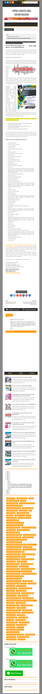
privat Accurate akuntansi (13, 605)
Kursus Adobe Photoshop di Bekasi (15, 522)
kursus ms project (22, 561)
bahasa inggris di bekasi (13, 500)
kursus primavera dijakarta (28, 568)
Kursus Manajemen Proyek (13, 559)
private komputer (11, 615)
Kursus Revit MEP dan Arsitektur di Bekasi (22, 377)
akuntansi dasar (11, 498)
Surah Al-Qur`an (11, 627)
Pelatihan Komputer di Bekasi (14, 598)
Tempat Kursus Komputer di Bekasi (15, 634)
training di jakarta (11, 637)
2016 (8, 492)
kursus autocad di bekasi (23, 530)
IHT (30, 510)
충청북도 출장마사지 (32, 324)
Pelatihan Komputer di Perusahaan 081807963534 (24, 451)
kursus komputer (28, 547)
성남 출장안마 (19, 324)
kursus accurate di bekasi (24, 517)
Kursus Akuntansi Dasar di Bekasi (15, 525)
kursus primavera (24, 566)
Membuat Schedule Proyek (25, 588)
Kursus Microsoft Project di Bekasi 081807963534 (23, 432)
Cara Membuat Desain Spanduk (27, 503)
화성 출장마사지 (29, 322)
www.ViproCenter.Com (13, 273)
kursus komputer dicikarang (14, 554)
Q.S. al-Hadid (10, 620)
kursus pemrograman (12, 566)
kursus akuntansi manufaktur (29, 527)
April (9, 482)
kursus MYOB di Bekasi (27, 564)
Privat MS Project (21, 607)
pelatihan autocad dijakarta (13, 593)
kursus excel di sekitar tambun (14, 547)
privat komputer (11, 607)
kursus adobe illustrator (13, 520)
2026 (8, 471)
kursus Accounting (12, 517)
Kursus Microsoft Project (28, 559)
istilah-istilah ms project (23, 513)
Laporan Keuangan (28, 581)
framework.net (23, 510)
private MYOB (21, 615)
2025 (8, 473)
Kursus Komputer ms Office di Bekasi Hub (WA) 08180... (19, 487)
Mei (8, 481)
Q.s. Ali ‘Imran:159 (21, 620)
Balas (11, 328)
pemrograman (11, 603)
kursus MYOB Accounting (13, 564)
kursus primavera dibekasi (13, 568)
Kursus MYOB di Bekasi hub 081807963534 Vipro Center (19, 484)
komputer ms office (20, 515)
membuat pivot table (12, 588)
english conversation (28, 508)
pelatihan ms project (28, 598)
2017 (8, 490)
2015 (8, 493)
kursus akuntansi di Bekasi (13, 527)
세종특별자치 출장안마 (26, 325)
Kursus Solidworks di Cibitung (14, 578)
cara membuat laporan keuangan (15, 505)
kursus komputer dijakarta (29, 554)
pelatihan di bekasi (12, 595)
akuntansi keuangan (22, 498)
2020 (8, 476)
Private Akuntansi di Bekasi (13, 36)
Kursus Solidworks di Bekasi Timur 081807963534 (23, 404)
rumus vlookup (11, 624)
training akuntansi (30, 634)
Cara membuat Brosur (12, 503)
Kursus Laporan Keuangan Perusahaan (16, 556)
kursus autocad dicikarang (13, 532)
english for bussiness (12, 510)
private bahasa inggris (28, 612)
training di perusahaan (23, 637)
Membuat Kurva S (21, 585)
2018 (8, 479)
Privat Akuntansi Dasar (9, 43)
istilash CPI (10, 515)
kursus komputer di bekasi (29, 549)
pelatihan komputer (23, 595)
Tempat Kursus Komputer (13, 632)
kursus (28, 515)
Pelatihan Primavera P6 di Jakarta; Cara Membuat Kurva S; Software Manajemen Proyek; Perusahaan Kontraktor (20, 600)
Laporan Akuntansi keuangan (14, 581)
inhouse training (11, 513)
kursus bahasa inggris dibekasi (14, 534)
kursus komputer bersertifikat (14, 549)
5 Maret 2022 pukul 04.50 (18, 319)
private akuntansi (27, 610)
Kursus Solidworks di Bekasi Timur (15, 576)
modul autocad (11, 590)
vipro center (21, 639)
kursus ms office (11, 561)
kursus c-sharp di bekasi (30, 534)
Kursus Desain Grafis (28, 537)
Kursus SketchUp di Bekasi (14, 573)
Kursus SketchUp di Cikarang (29, 573)
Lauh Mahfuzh (32, 583)
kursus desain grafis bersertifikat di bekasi (17, 539)
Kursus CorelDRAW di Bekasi (14, 537)
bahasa (31, 498)
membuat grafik (11, 585)
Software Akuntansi (21, 624)
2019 (8, 478)
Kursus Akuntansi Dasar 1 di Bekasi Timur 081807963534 (19, 485)
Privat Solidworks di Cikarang (14, 610)
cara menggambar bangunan (14, 508)
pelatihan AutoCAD (21, 590)
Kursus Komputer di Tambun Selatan (16, 551)
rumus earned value (24, 622)
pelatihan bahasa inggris (28, 593)
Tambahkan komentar (10, 331)
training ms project (12, 639)
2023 (8, 475)
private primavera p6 (12, 617)
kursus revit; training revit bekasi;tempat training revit (19, 571)
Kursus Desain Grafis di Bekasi (14, 542)
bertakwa (23, 500)
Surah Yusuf (20, 627)
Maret (9, 489)
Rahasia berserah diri (12, 622)
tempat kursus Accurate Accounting (15, 629)
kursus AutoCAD (11, 530)
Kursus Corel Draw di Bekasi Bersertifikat (22, 386)
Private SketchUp (23, 617)
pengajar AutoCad (21, 603)
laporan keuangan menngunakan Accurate (17, 583)
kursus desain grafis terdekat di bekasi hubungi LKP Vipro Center (20, 545)
